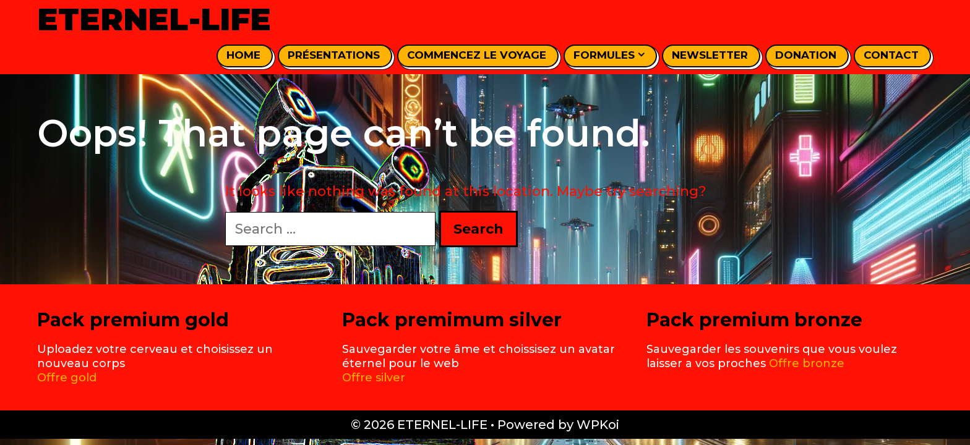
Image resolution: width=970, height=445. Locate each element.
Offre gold (67, 377)
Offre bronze (806, 363)
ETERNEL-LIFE (154, 19)
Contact (891, 55)
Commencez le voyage (476, 55)
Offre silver (373, 377)
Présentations (334, 55)
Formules (609, 55)
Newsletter (710, 55)
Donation (805, 55)
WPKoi (598, 424)
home (243, 55)
